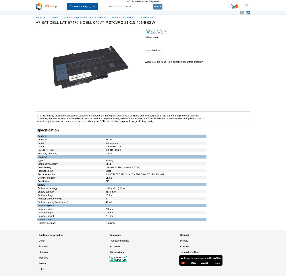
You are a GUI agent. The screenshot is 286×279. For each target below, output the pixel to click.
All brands (114, 246)
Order (42, 240)
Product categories (119, 240)
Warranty (43, 257)
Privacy (184, 240)
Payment (43, 246)
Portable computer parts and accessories (85, 17)
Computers (53, 17)
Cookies (184, 246)
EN (248, 12)
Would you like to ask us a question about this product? (174, 62)
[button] (140, 31)
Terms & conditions (190, 252)
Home (39, 17)
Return (42, 263)
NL (242, 12)
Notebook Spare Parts (123, 17)
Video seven (146, 17)
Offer (41, 269)
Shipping (43, 252)
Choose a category (82, 6)
